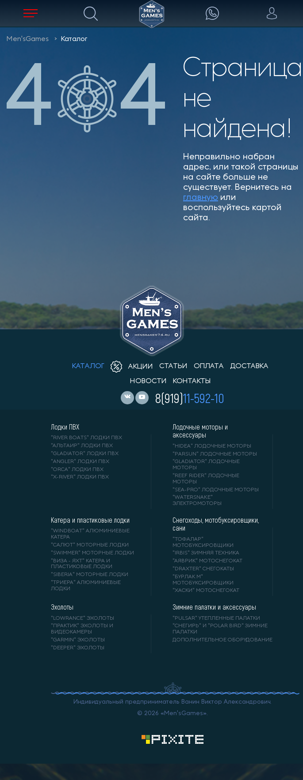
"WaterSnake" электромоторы (197, 500)
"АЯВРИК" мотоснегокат (207, 561)
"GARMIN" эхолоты (78, 640)
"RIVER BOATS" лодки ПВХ (86, 438)
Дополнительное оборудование (222, 640)
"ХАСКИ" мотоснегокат (206, 590)
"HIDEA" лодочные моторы (212, 446)
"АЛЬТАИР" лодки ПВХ (82, 446)
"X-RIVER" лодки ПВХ (80, 477)
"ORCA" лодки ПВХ (77, 469)
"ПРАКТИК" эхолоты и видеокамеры (82, 629)
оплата (209, 366)
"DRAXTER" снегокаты (203, 569)
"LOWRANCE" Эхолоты (82, 618)
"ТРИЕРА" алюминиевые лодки (86, 585)
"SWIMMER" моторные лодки (92, 553)
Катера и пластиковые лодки (90, 520)
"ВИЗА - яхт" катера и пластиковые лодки (81, 564)
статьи (173, 366)
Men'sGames (28, 39)
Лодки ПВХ (65, 427)
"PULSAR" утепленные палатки (216, 618)
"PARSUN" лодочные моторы (215, 454)
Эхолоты (62, 607)
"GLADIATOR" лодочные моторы (206, 465)
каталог (88, 366)
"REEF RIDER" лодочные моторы (206, 479)
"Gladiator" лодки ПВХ (85, 454)
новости (148, 381)
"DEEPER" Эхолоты (77, 648)
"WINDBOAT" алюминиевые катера (90, 534)
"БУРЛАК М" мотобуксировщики (203, 580)
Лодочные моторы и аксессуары (200, 431)
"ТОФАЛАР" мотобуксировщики (203, 542)
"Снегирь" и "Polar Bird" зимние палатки (220, 629)
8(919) (189, 398)
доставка (249, 366)
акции (132, 367)
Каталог (74, 39)
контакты (192, 381)
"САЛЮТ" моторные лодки (90, 545)
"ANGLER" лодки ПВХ (80, 462)
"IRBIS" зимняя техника (206, 553)
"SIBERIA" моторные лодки (89, 575)
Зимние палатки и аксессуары (214, 607)
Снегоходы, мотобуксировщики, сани (216, 524)
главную (200, 198)
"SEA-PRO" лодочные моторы (216, 490)
